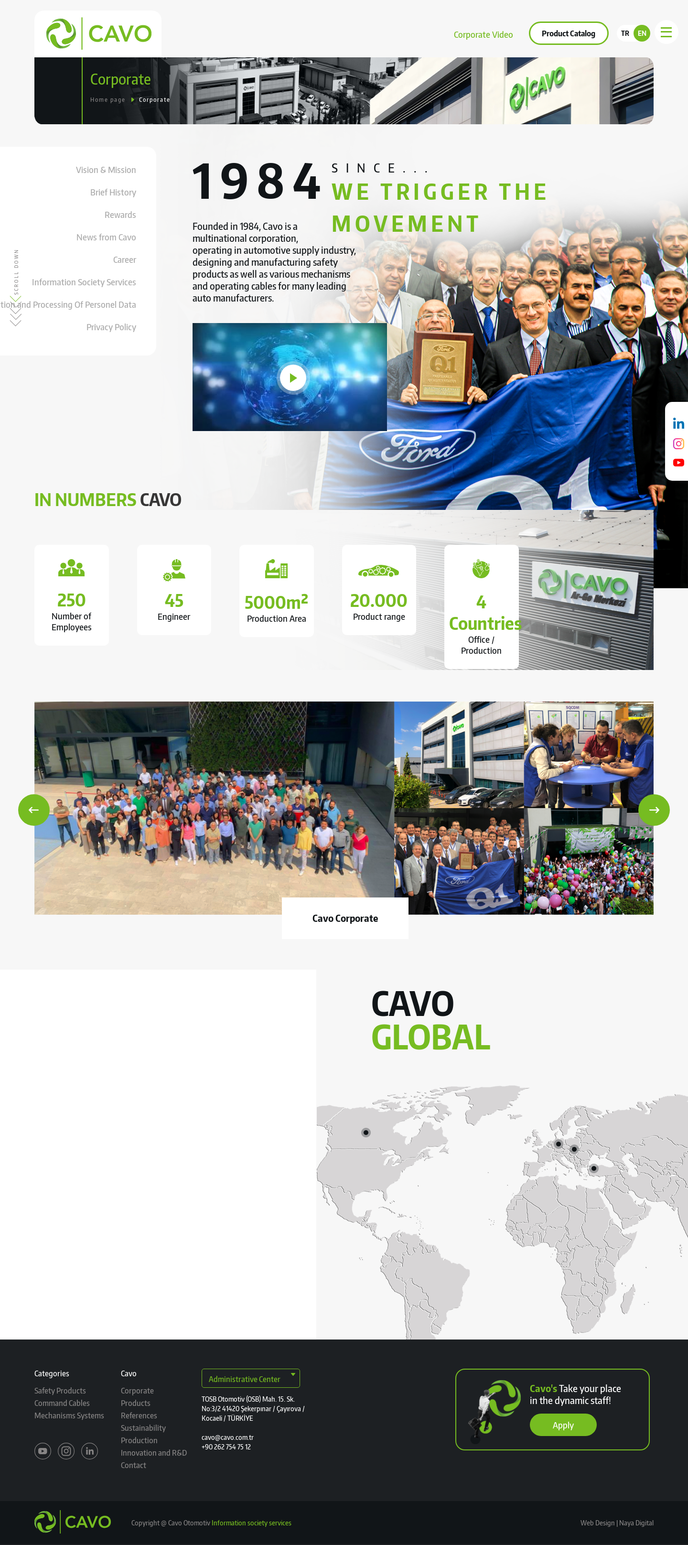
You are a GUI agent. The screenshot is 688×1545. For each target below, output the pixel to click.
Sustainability (362, 33)
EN (642, 33)
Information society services (251, 1523)
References (301, 33)
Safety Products (60, 1390)
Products (250, 33)
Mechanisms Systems (69, 1415)
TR (625, 33)
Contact (415, 33)
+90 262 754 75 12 (226, 1447)
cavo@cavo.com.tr (228, 1437)
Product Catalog (568, 33)
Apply (563, 1424)
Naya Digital (636, 1523)
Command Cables (62, 1403)
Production (139, 1440)
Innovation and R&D (154, 1453)
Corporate (201, 33)
